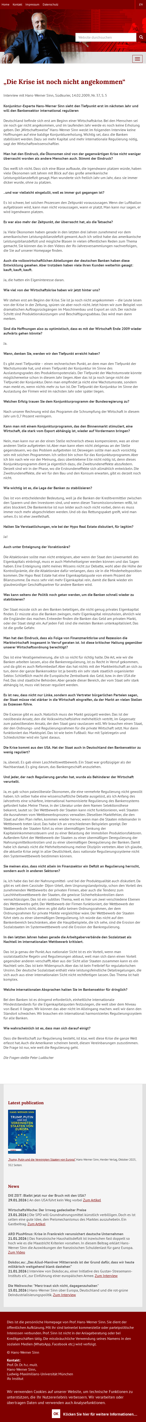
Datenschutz (50, 4)
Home (5, 4)
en (141, 4)
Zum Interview (106, 1275)
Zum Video (16, 1252)
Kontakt (17, 4)
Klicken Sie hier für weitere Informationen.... (100, 1414)
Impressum (32, 4)
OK (56, 1413)
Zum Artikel (92, 1200)
